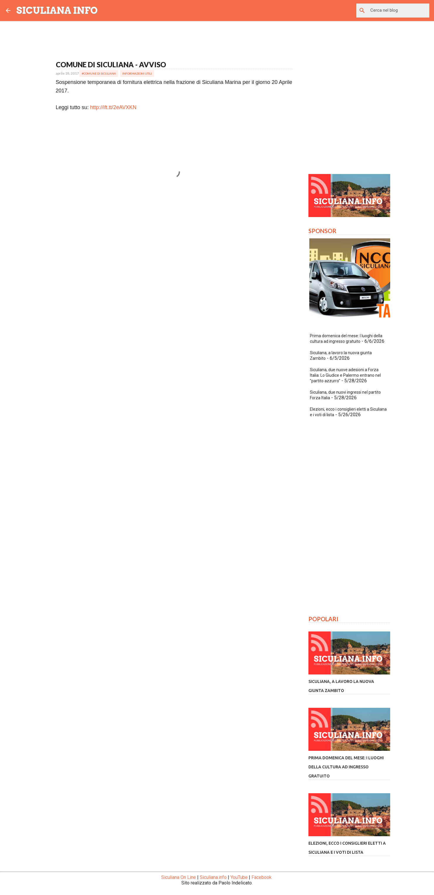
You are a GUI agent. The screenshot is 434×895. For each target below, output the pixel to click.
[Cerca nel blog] (398, 11)
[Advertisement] (174, 246)
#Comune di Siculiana (99, 73)
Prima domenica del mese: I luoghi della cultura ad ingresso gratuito (346, 766)
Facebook (261, 877)
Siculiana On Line (178, 877)
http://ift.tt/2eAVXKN (113, 107)
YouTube (239, 877)
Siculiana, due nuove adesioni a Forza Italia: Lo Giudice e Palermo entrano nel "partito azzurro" (345, 375)
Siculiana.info (213, 877)
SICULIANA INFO (57, 10)
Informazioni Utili (137, 73)
